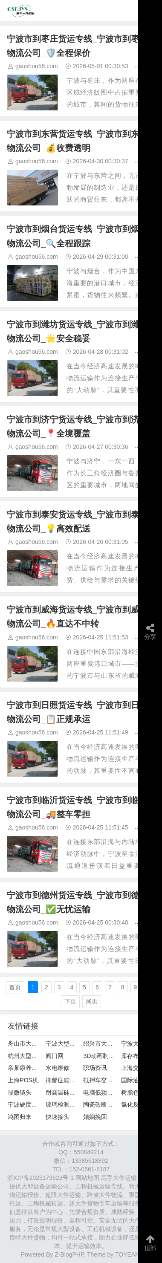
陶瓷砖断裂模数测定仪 (113, 1104)
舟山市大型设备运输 (34, 1043)
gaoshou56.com (36, 66)
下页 (70, 1001)
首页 (15, 987)
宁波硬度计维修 (28, 1104)
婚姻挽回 (95, 1116)
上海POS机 (23, 1080)
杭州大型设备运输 (31, 1055)
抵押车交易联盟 (104, 1080)
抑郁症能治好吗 (66, 1080)
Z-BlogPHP (69, 1254)
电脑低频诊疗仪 (104, 1092)
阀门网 (55, 1055)
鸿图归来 (20, 1116)
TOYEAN (127, 1254)
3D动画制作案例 (105, 1055)
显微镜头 (20, 1092)
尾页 (92, 1001)
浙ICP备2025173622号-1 (40, 1177)
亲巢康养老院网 (28, 1067)
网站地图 (87, 1177)
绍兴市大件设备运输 (110, 1043)
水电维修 (57, 1067)
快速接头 (57, 1116)
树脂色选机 (136, 1092)
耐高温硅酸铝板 (66, 1092)
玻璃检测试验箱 (66, 1104)
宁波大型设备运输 (69, 1043)
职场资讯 (95, 1067)
